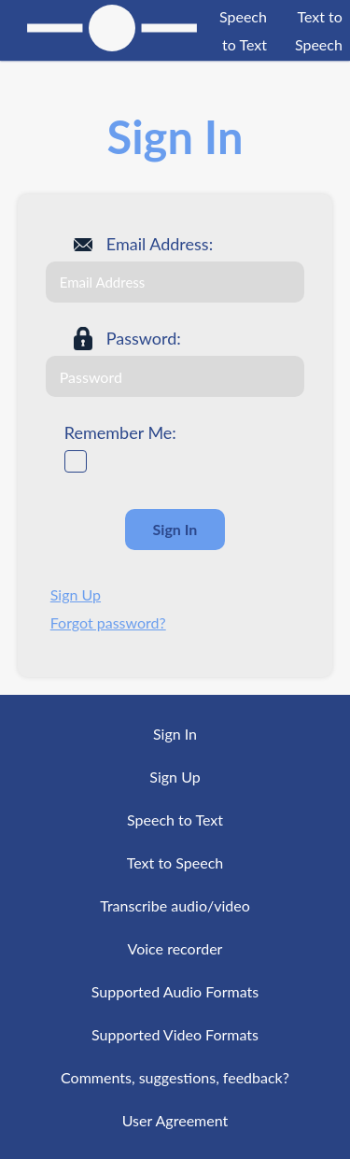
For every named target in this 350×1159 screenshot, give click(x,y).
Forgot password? (108, 622)
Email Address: (159, 243)
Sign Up (75, 594)
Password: (143, 338)
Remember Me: (120, 432)
